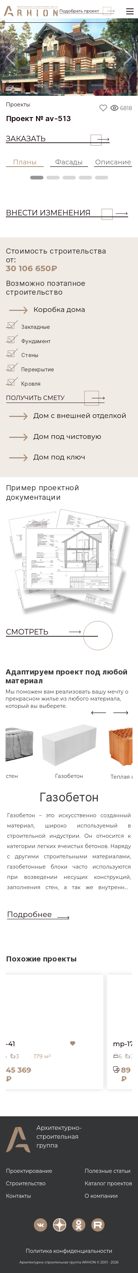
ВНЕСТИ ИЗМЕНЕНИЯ (59, 212)
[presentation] (98, 711)
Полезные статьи (108, 1170)
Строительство (26, 1182)
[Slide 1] (40, 85)
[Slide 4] (98, 85)
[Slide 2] (59, 85)
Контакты (18, 1195)
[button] (69, 309)
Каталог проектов (108, 1182)
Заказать (54, 138)
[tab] (69, 750)
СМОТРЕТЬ (52, 631)
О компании (101, 1195)
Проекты (18, 105)
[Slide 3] (78, 85)
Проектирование (29, 1170)
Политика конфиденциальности (69, 1250)
